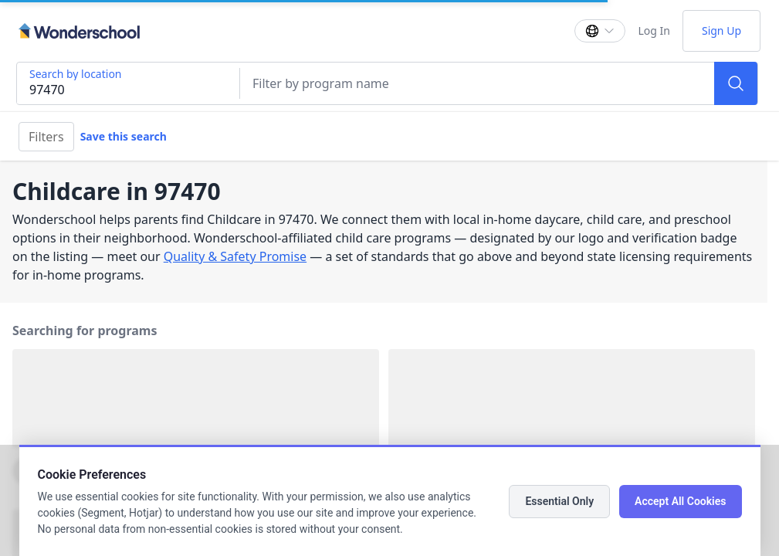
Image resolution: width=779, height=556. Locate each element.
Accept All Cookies (680, 501)
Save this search (123, 136)
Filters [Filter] (46, 136)
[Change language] (599, 30)
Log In (653, 30)
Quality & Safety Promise (235, 256)
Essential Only (559, 501)
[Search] (735, 83)
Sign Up (721, 30)
